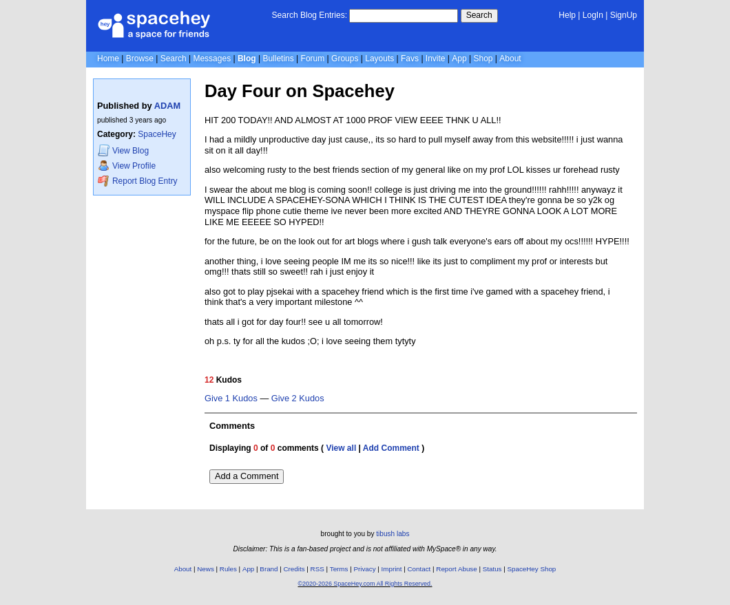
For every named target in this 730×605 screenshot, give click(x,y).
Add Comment (391, 448)
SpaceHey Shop (532, 569)
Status (492, 569)
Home (108, 58)
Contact (419, 569)
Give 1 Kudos (231, 398)
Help (567, 15)
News (205, 569)
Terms (339, 569)
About (510, 58)
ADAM (167, 105)
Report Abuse (456, 569)
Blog (247, 58)
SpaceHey (157, 134)
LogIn (593, 15)
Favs (410, 58)
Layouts (379, 58)
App (459, 58)
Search (479, 15)
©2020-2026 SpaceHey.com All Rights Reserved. (365, 583)
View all (341, 448)
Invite (436, 58)
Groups (344, 58)
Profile (127, 165)
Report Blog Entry (137, 181)
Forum (313, 58)
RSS (317, 569)
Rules (228, 569)
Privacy (364, 569)
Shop (482, 58)
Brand (269, 569)
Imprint (392, 569)
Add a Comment (246, 476)
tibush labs (392, 534)
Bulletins (277, 58)
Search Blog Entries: (309, 15)
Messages (212, 58)
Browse (140, 58)
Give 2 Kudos (297, 398)
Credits (294, 569)
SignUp (623, 15)
